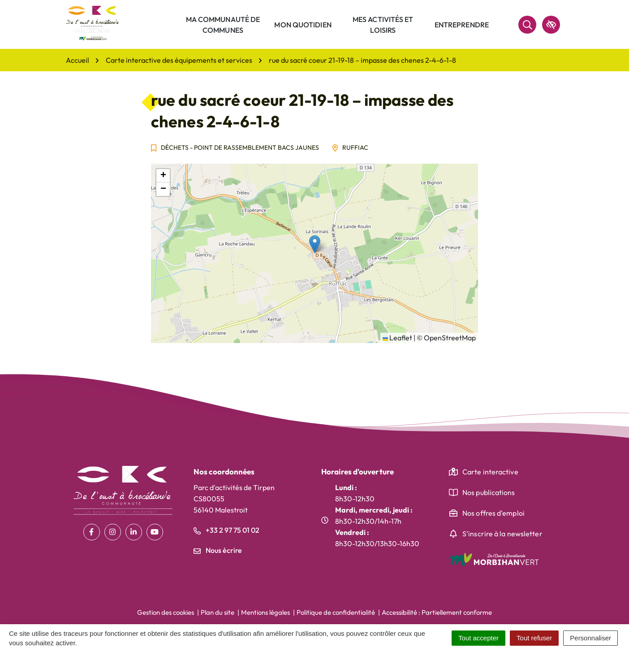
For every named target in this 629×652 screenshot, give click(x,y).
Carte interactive (490, 471)
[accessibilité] (551, 25)
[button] (314, 244)
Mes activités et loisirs (383, 25)
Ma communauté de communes (223, 25)
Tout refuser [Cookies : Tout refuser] (534, 638)
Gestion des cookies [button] (165, 612)
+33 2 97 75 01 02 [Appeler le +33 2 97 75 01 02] (226, 530)
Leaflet (397, 337)
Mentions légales (265, 612)
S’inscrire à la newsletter (502, 533)
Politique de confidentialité (336, 612)
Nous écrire (218, 550)
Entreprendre (462, 24)
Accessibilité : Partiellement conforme (437, 612)
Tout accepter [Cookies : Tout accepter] (478, 638)
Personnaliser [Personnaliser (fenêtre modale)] (590, 638)
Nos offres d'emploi (493, 513)
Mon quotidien (302, 24)
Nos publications (488, 492)
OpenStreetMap (450, 337)
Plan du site (217, 612)
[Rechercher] (527, 24)
